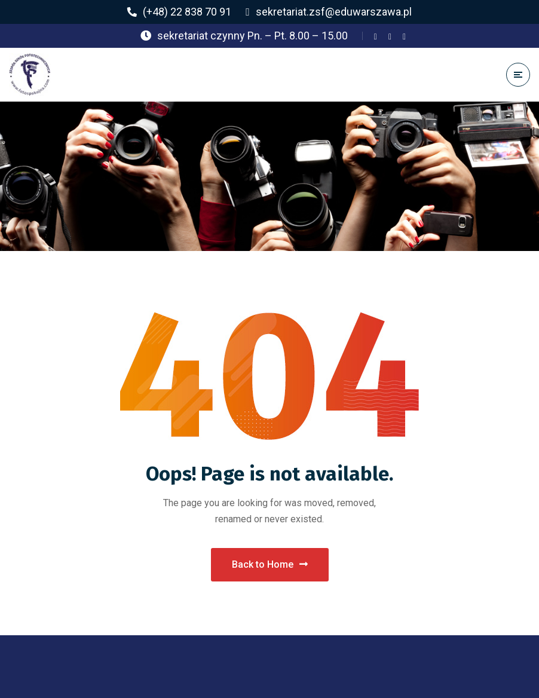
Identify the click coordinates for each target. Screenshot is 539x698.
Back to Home (270, 564)
